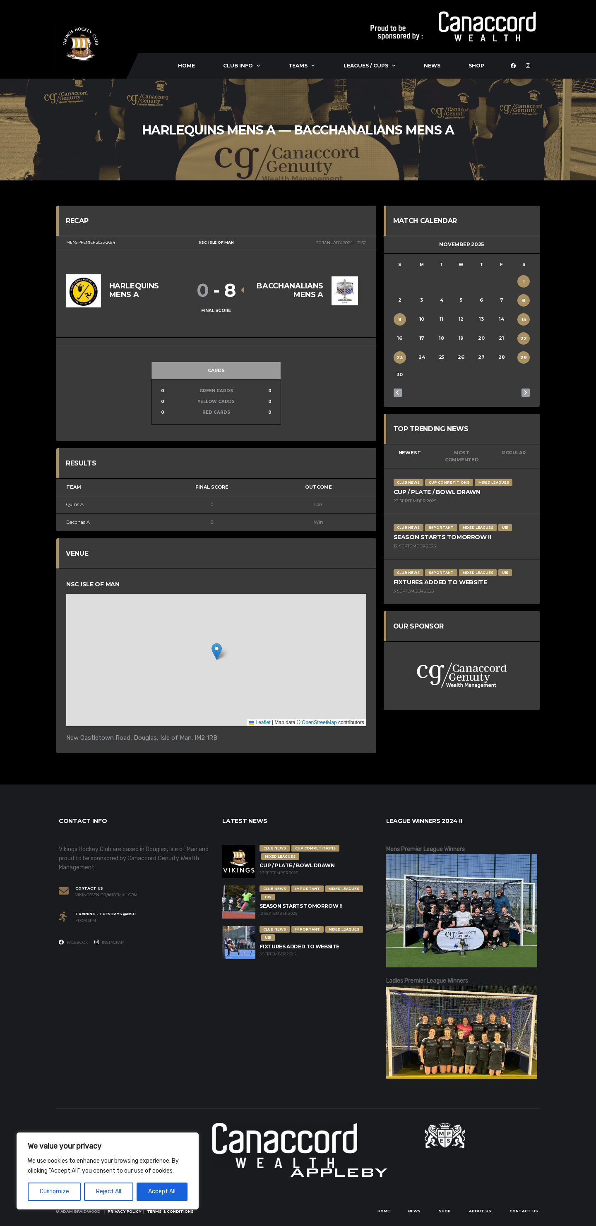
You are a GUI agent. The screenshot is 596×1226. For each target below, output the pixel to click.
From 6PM (85, 921)
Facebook (73, 942)
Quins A (75, 504)
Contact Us (523, 1211)
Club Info (238, 65)
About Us (480, 1211)
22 (523, 338)
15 (524, 319)
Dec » (526, 393)
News (432, 65)
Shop (476, 65)
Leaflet (259, 722)
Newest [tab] (410, 453)
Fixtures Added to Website (440, 582)
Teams (298, 65)
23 (400, 357)
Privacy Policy (124, 1211)
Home (186, 65)
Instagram (109, 942)
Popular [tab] (513, 453)
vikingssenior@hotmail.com (106, 895)
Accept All (161, 1191)
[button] (216, 651)
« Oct (398, 393)
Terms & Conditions (170, 1211)
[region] (108, 1170)
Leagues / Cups (366, 65)
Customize (54, 1191)
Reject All (108, 1191)
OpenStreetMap (319, 722)
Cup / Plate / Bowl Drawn (437, 492)
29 (523, 357)
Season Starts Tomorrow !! (442, 537)
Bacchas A (78, 522)
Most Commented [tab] (461, 456)
